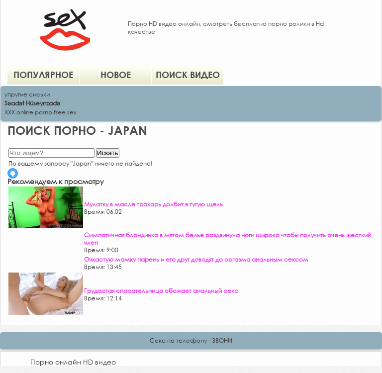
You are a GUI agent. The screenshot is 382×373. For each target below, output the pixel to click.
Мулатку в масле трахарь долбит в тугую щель (153, 204)
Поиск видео (188, 74)
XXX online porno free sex (40, 112)
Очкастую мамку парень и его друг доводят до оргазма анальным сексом (196, 259)
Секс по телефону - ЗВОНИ (191, 340)
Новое (115, 74)
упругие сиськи (27, 94)
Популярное (43, 74)
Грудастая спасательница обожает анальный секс (161, 290)
